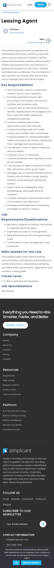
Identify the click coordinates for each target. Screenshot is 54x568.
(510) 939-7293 (12, 545)
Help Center (9, 380)
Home (6, 340)
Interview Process (11, 429)
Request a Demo (15, 325)
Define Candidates (12, 420)
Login (29, 4)
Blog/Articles (9, 375)
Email (6, 499)
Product (7, 349)
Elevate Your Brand (12, 424)
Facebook (27, 499)
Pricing (6, 354)
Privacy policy (31, 562)
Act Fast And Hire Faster (14, 411)
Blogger (7, 504)
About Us (7, 345)
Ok (16, 562)
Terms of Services (12, 394)
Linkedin (15, 499)
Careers (7, 359)
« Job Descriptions (10, 12)
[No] (50, 557)
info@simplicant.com (15, 539)
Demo (41, 4)
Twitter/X (40, 499)
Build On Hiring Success (14, 415)
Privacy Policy (9, 389)
